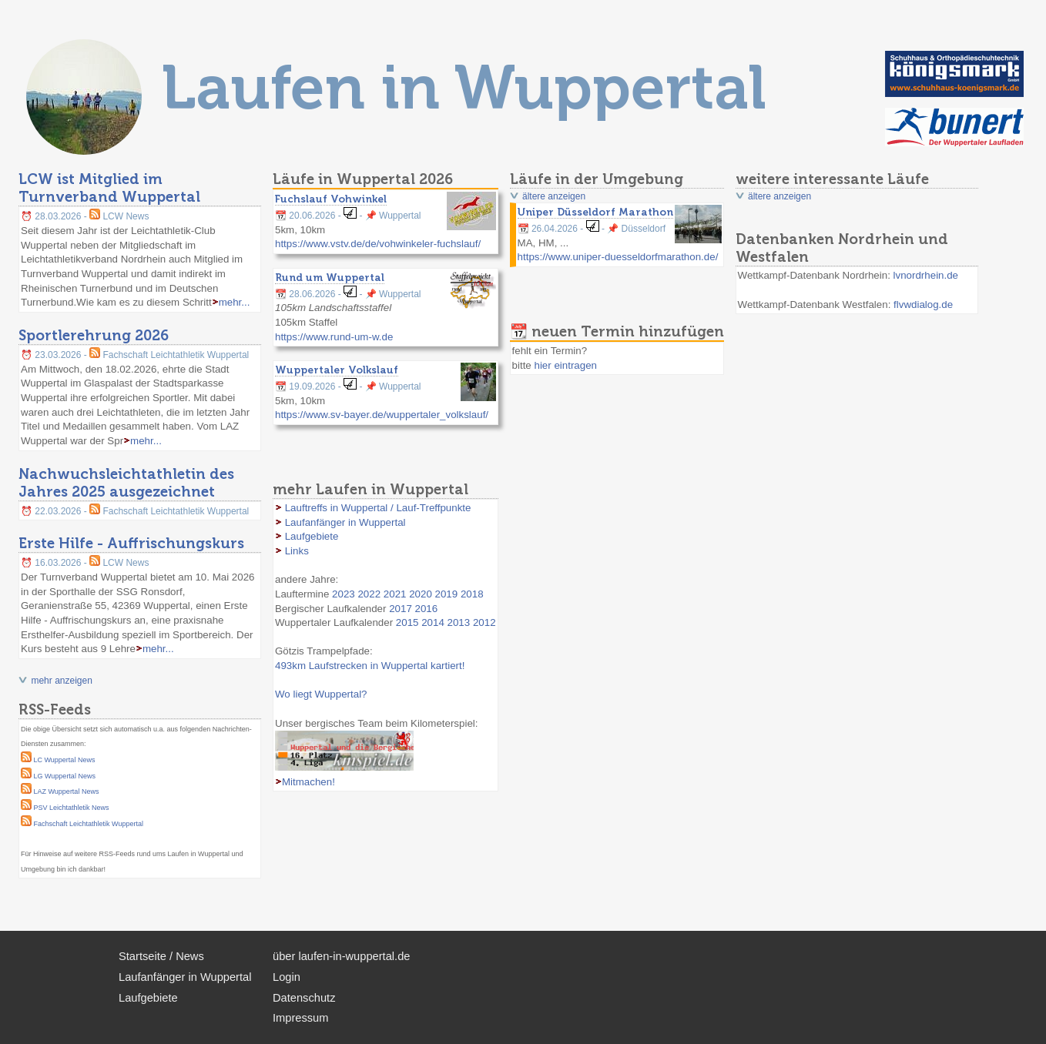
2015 (407, 622)
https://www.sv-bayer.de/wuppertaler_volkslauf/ (381, 414)
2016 (426, 608)
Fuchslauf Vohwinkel (331, 198)
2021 (395, 594)
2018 (472, 594)
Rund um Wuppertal (329, 277)
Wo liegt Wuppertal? (321, 694)
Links (297, 551)
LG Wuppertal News (65, 776)
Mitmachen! (308, 782)
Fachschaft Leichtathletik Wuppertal (88, 824)
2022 (369, 594)
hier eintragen (565, 365)
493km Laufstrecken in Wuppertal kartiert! (369, 665)
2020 (420, 594)
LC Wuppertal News (65, 760)
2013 (459, 622)
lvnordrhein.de (925, 275)
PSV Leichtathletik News (71, 807)
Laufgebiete (312, 536)
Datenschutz (304, 998)
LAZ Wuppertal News (66, 791)
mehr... (234, 302)
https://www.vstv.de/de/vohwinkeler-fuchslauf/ (378, 243)
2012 (484, 622)
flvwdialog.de (923, 304)
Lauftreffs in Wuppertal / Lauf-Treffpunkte (378, 508)
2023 (343, 594)
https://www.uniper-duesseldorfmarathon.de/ (618, 257)
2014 (432, 622)
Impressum (300, 1018)
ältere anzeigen (553, 196)
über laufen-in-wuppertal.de (341, 956)
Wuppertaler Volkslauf (336, 369)
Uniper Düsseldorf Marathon (595, 212)
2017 (400, 608)
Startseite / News (161, 956)
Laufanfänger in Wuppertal (345, 522)
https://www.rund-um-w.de (334, 337)
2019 (446, 594)
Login (286, 977)
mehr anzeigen (61, 680)
